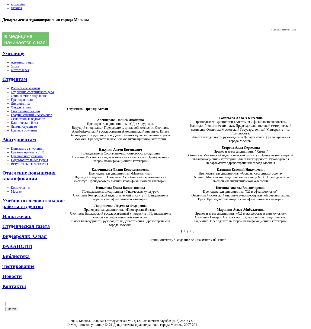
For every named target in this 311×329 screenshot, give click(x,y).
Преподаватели (22, 99)
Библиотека (16, 256)
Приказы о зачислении (27, 148)
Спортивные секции (25, 111)
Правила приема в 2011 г (29, 152)
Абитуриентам (19, 139)
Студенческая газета (26, 226)
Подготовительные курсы (29, 160)
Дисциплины (20, 103)
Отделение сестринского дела (32, 92)
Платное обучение (24, 130)
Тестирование (18, 266)
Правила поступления (27, 156)
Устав (15, 66)
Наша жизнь (16, 216)
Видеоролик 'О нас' (24, 236)
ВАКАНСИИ (17, 246)
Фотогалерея (20, 70)
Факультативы (21, 107)
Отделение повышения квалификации (29, 175)
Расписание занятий (25, 88)
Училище (13, 53)
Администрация (22, 62)
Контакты (14, 286)
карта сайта (18, 4)
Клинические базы (24, 122)
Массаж (16, 191)
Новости (12, 276)
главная (16, 8)
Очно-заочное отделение (29, 96)
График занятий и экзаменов (31, 115)
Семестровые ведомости (29, 119)
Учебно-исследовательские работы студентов (33, 203)
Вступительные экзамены (29, 164)
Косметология (21, 187)
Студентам (14, 79)
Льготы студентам (24, 126)
